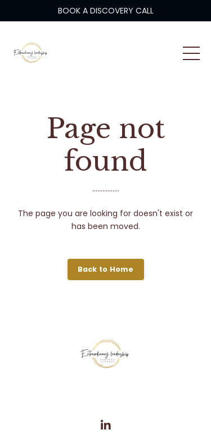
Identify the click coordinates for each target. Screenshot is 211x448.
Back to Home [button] (106, 269)
